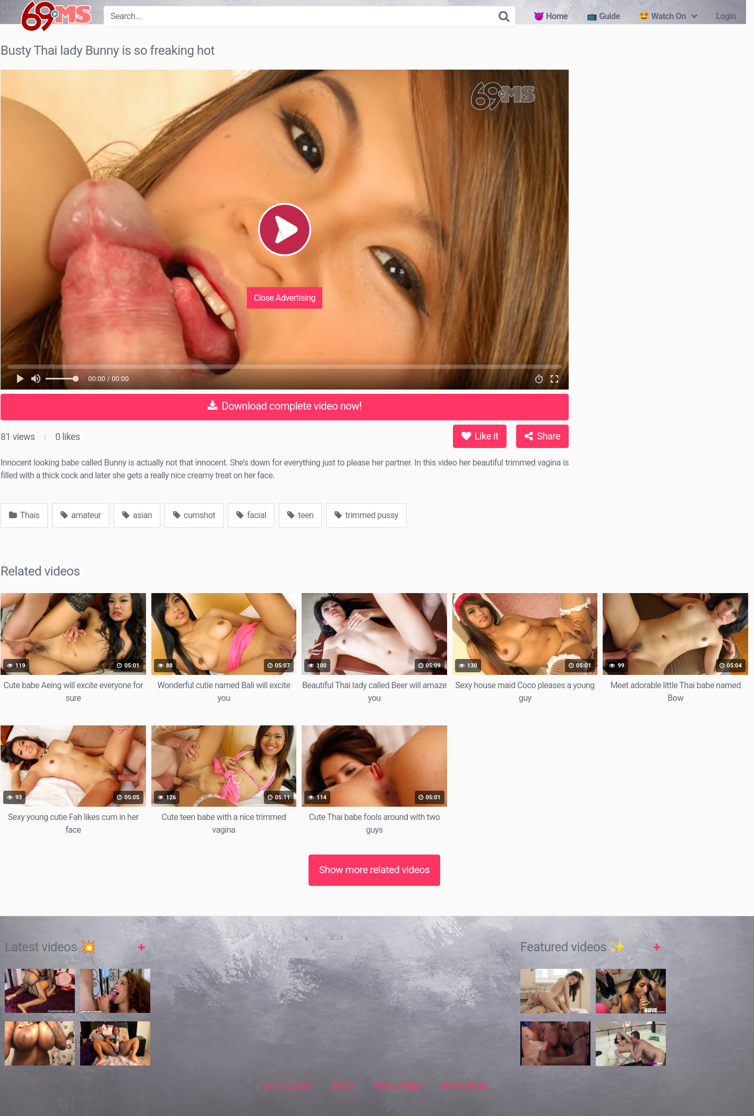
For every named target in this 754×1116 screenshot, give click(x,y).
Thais (24, 515)
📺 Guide (603, 16)
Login (726, 16)
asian (137, 515)
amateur (81, 515)
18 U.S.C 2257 (287, 1086)
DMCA (342, 1086)
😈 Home (551, 16)
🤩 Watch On (662, 16)
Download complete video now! (285, 406)
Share (542, 436)
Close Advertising (284, 297)
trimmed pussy (366, 515)
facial (251, 515)
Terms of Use (463, 1086)
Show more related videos (374, 870)
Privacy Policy (396, 1086)
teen (300, 515)
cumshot (194, 515)
